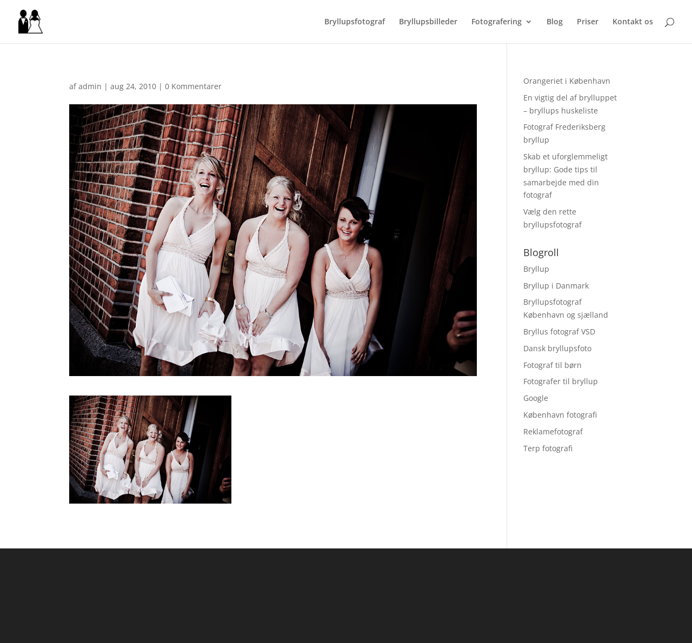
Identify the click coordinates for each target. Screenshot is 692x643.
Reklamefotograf (553, 431)
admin (90, 86)
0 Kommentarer (193, 86)
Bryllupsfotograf (354, 22)
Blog (555, 22)
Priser (587, 22)
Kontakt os (633, 22)
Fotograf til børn (552, 365)
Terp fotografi (548, 448)
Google (535, 398)
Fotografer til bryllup (560, 381)
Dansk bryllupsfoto (557, 348)
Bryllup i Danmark (556, 285)
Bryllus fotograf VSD (559, 331)
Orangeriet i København (566, 81)
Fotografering (496, 22)
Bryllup (536, 269)
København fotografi (560, 415)
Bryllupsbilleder (428, 22)
